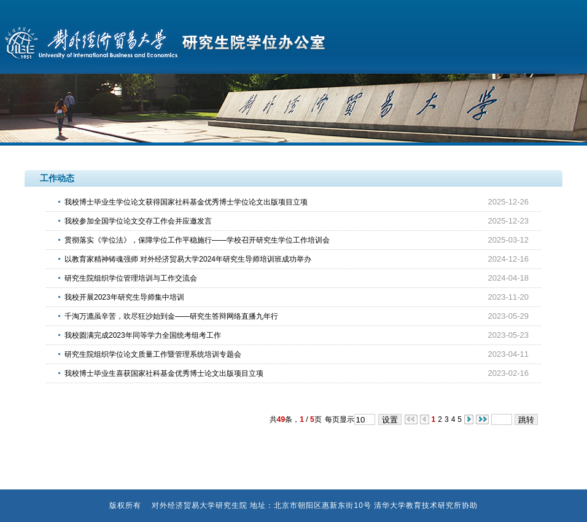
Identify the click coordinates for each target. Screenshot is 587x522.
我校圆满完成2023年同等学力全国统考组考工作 (142, 335)
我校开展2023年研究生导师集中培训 (124, 297)
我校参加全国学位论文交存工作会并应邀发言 (138, 221)
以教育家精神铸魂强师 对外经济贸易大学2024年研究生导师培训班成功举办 (187, 259)
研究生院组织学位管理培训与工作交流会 (130, 278)
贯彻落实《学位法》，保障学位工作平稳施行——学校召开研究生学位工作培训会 (197, 240)
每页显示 (339, 419)
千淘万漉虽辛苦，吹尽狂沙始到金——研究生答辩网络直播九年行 (171, 316)
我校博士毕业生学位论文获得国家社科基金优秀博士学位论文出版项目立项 (186, 202)
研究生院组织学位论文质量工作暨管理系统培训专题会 (152, 354)
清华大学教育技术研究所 (418, 505)
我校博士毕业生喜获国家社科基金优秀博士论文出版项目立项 (163, 373)
